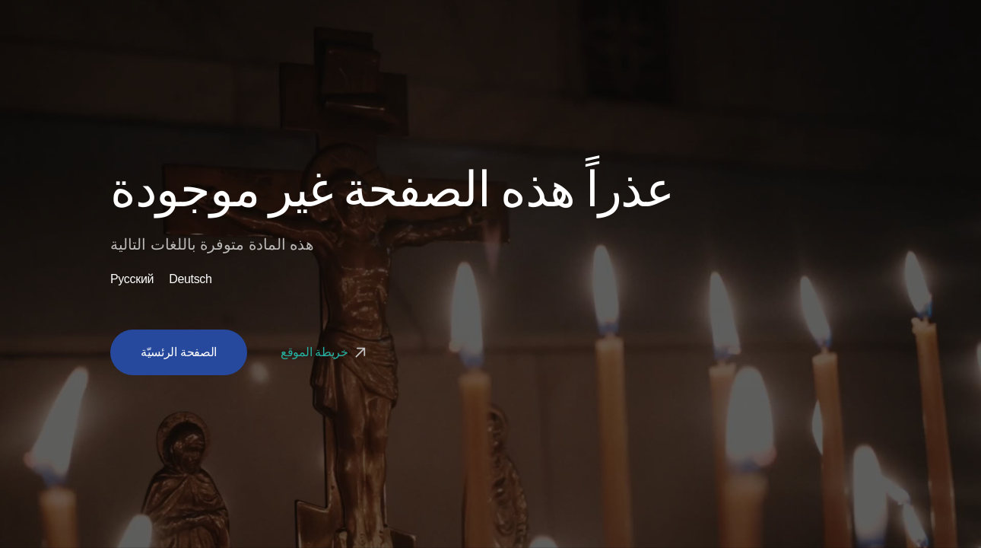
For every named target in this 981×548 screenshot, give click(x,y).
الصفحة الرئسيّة (179, 352)
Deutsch (190, 279)
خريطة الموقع (325, 352)
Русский (132, 279)
